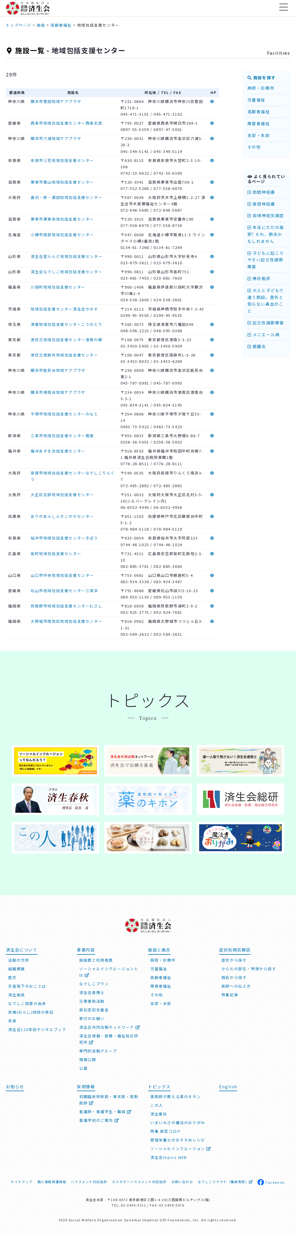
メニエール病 (263, 334)
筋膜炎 (256, 346)
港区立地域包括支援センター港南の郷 (66, 339)
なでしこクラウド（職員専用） (225, 1181)
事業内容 (86, 950)
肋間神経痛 (261, 192)
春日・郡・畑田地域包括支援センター (66, 197)
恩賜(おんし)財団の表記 (30, 1012)
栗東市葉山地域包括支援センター (62, 182)
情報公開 (87, 1059)
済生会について (21, 950)
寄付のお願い (92, 1018)
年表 (12, 1020)
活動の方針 (18, 960)
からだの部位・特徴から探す (248, 968)
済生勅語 (16, 994)
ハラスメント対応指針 (89, 1181)
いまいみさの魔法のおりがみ (177, 1122)
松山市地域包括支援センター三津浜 (64, 590)
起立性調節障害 (265, 323)
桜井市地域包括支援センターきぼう (64, 538)
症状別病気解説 (235, 950)
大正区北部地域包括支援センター (62, 494)
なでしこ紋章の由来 (27, 1003)
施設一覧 (30, 50)
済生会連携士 (92, 992)
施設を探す (261, 77)
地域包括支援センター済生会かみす (64, 309)
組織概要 (16, 968)
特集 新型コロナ (165, 1131)
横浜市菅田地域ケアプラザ (56, 101)
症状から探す (234, 960)
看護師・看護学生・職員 (105, 1111)
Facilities (278, 53)
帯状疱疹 (259, 278)
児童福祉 (256, 100)
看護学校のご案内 (99, 1120)
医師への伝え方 (236, 986)
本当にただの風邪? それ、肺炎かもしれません (265, 234)
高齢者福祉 (258, 111)
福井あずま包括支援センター (58, 451)
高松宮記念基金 (94, 1009)
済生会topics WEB (168, 1157)
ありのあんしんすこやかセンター (62, 516)
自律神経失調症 (265, 215)
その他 (254, 147)
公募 (83, 1068)
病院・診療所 (261, 88)
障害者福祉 (258, 123)
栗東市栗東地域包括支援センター (62, 219)
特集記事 (229, 994)
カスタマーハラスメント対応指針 (139, 1181)
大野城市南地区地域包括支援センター (66, 621)
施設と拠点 (159, 950)
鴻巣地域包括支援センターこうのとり (66, 324)
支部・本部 (258, 135)
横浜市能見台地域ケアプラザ (58, 370)
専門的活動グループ (98, 1050)
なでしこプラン (94, 983)
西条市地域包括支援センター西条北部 (66, 123)
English (228, 1086)
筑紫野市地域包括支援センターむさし (66, 606)
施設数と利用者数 (96, 960)
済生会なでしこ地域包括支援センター (66, 271)
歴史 (12, 977)
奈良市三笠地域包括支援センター (62, 160)
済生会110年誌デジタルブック (37, 1029)
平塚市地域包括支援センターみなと (64, 414)
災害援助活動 (92, 1001)
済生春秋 (158, 1114)
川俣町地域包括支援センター (58, 287)
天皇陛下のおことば (27, 986)
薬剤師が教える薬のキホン (175, 1096)
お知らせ (15, 1086)
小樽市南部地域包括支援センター (62, 234)
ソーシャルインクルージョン (180, 1148)
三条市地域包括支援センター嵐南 (62, 435)
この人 (156, 1105)
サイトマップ (22, 1181)
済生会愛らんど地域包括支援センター (66, 256)
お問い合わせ (182, 1181)
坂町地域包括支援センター (56, 553)
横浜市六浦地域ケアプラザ (56, 138)
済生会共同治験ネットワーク (109, 1027)
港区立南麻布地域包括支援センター (64, 355)
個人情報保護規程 (51, 1181)
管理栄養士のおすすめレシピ (177, 1140)
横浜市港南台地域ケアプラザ (58, 392)
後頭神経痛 (261, 204)
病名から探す (234, 977)
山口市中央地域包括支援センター (62, 575)
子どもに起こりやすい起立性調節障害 (265, 260)
